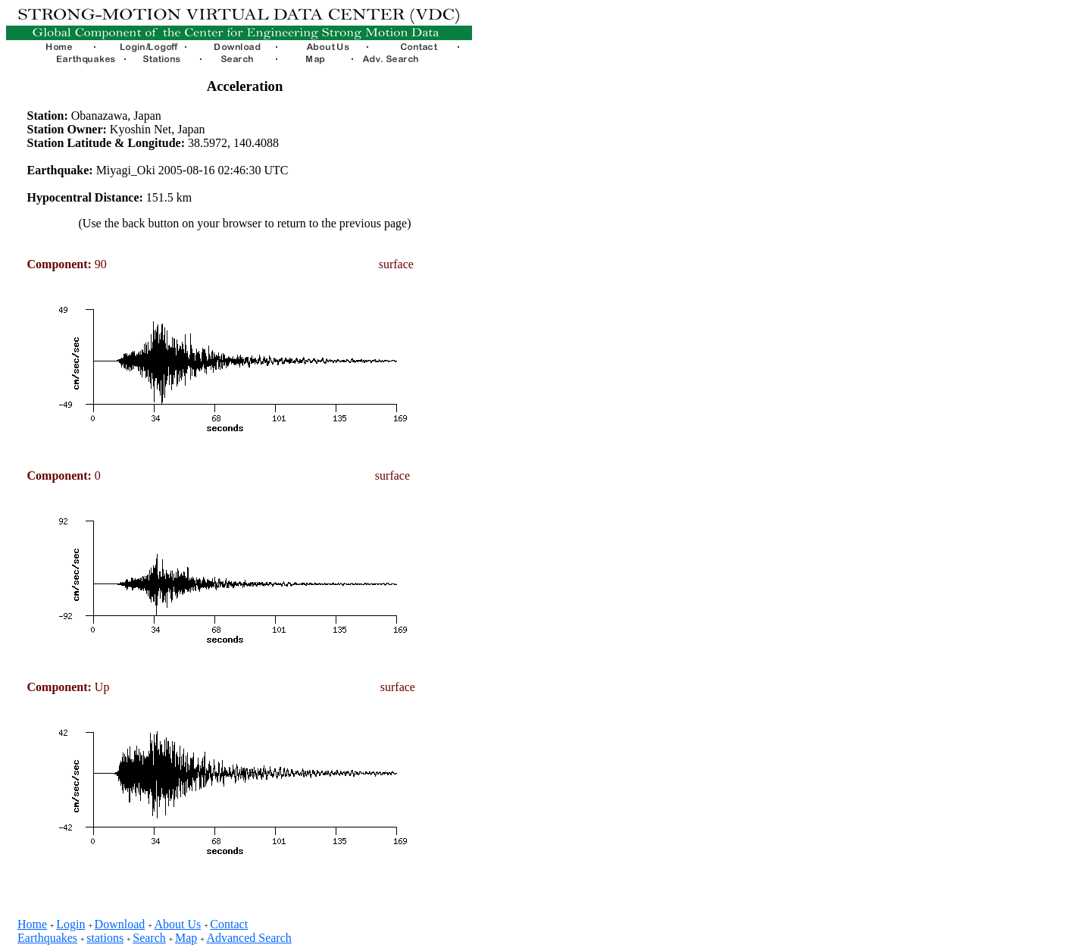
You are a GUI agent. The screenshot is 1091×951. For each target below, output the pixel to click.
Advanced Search (248, 937)
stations (104, 937)
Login (70, 924)
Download (120, 924)
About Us (177, 924)
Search (149, 937)
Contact (229, 924)
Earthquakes (47, 937)
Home (32, 924)
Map (186, 937)
